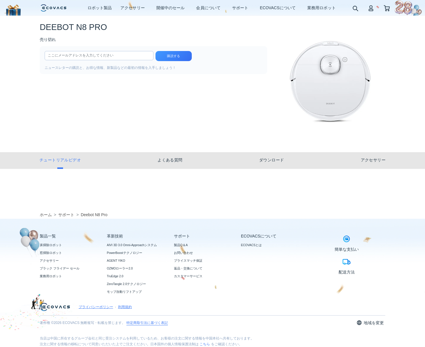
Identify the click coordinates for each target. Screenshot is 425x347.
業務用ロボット (51, 276)
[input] (99, 55)
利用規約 (125, 307)
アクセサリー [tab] (373, 160)
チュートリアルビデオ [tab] (60, 160)
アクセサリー (49, 260)
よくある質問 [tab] (170, 160)
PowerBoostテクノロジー (124, 252)
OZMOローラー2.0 (120, 268)
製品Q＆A (181, 245)
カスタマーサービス (188, 276)
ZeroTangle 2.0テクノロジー (126, 284)
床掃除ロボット (51, 245)
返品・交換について (188, 268)
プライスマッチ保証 (188, 260)
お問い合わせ (183, 252)
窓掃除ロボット (51, 252)
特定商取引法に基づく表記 (147, 323)
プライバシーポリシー (96, 307)
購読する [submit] (173, 56)
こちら (205, 344)
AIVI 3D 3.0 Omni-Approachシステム (132, 245)
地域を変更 (370, 322)
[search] (355, 8)
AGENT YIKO (116, 260)
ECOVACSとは (251, 245)
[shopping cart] (387, 8)
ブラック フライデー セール (59, 268)
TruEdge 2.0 (115, 276)
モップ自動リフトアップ (124, 291)
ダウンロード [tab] (271, 160)
